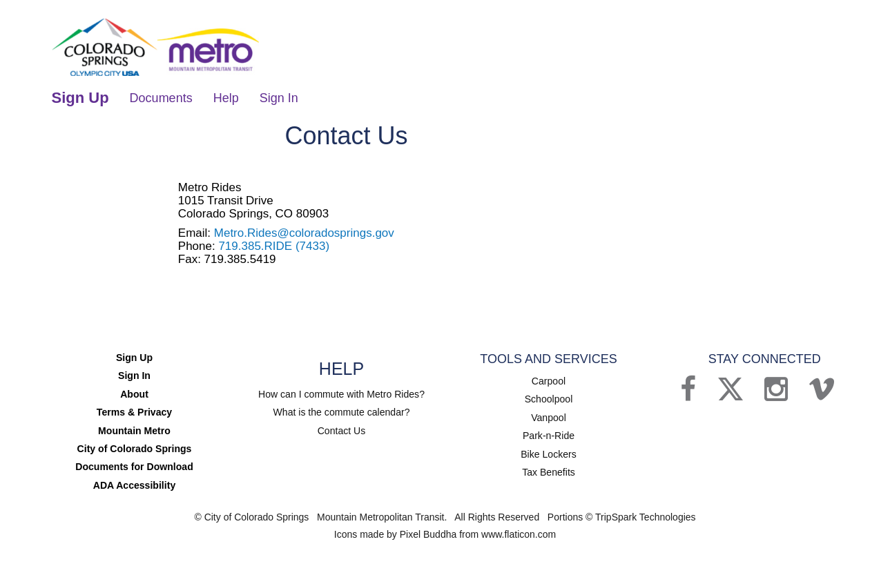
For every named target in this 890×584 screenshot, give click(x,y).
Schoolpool (548, 396)
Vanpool (548, 414)
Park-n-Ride (548, 432)
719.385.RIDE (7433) (273, 244)
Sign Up (80, 96)
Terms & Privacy (134, 410)
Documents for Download (134, 463)
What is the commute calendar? (341, 410)
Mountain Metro (134, 428)
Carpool (548, 379)
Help (226, 97)
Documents (161, 97)
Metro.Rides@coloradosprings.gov (304, 231)
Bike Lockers (548, 450)
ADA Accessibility (134, 481)
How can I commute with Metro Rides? (342, 392)
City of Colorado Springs (134, 445)
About (134, 392)
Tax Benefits (548, 468)
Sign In (279, 97)
